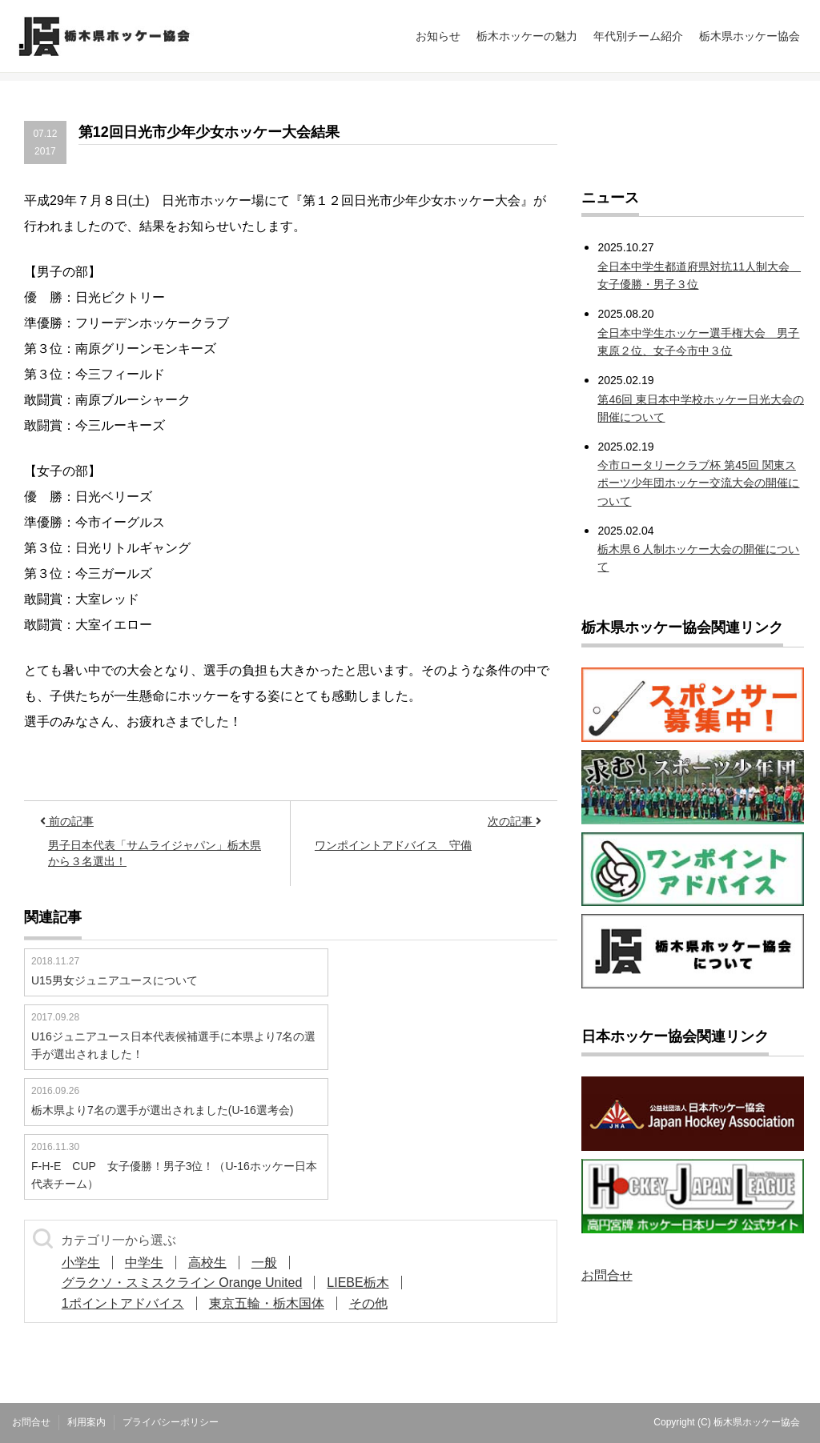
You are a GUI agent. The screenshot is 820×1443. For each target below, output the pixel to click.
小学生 (81, 1262)
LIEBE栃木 (357, 1282)
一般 (264, 1262)
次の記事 (514, 821)
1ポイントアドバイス (123, 1303)
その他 (368, 1303)
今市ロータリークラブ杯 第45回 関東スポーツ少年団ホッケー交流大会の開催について (698, 483)
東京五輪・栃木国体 (266, 1303)
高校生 (207, 1262)
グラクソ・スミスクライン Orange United (182, 1282)
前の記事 (67, 821)
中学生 (144, 1262)
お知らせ (438, 36)
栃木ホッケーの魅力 (526, 36)
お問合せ (607, 1275)
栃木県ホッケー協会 (749, 36)
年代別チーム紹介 (638, 36)
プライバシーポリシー (171, 1422)
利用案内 (86, 1422)
